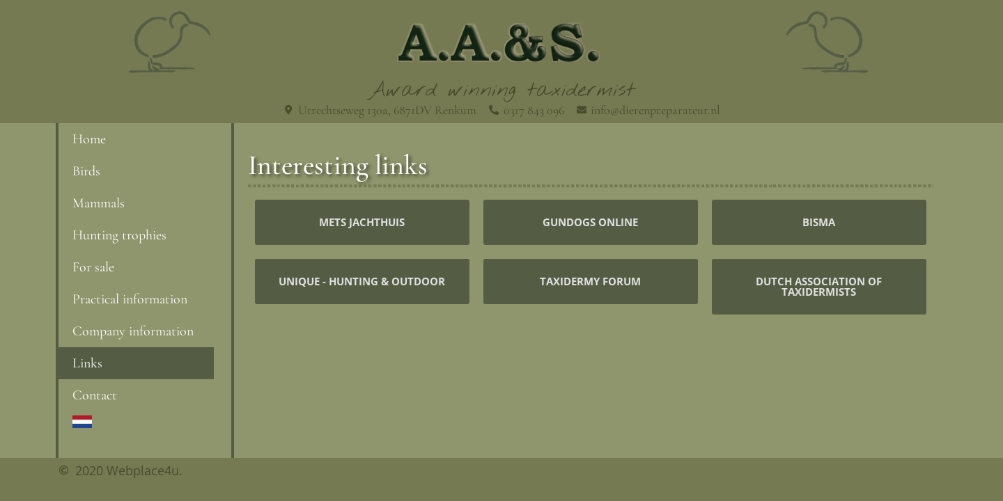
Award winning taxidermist (501, 90)
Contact (94, 395)
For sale (93, 267)
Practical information (129, 299)
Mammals (98, 203)
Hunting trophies (119, 235)
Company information (133, 331)
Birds (86, 171)
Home (89, 139)
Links (87, 363)
